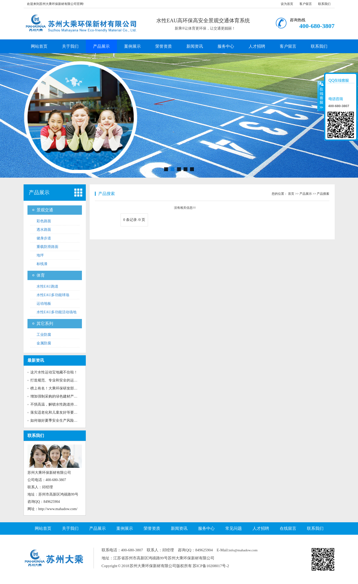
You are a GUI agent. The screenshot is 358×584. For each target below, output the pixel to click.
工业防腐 (44, 335)
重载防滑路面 (47, 247)
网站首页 (39, 46)
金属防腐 (44, 343)
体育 (41, 275)
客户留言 (305, 4)
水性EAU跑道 (48, 286)
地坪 (40, 255)
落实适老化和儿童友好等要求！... (57, 412)
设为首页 (287, 4)
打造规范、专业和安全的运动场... (57, 380)
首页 (291, 194)
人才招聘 (257, 46)
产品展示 (101, 46)
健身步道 (44, 238)
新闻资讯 (194, 46)
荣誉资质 (163, 46)
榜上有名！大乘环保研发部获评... (57, 388)
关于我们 (70, 46)
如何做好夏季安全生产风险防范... (57, 420)
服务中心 (225, 46)
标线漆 (42, 264)
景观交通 (45, 210)
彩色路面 (44, 221)
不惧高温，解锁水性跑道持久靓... (57, 404)
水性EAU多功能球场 (53, 295)
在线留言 (288, 528)
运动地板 (44, 303)
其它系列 (45, 323)
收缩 (321, 95)
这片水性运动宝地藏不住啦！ (54, 372)
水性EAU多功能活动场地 (57, 312)
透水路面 (44, 230)
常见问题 (233, 528)
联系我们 (324, 4)
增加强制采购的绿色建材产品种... (57, 396)
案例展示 (132, 46)
